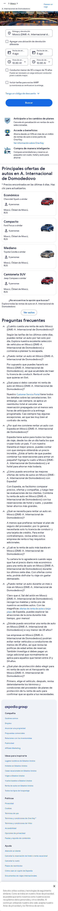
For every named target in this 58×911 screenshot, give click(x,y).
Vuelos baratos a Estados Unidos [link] (18, 781)
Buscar (29, 102)
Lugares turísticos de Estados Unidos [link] (20, 761)
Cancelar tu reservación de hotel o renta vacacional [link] (26, 856)
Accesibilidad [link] (10, 828)
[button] (29, 93)
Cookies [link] (8, 808)
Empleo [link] (8, 723)
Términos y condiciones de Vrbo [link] (18, 823)
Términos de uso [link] (12, 813)
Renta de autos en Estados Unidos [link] (19, 785)
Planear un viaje (48, 5)
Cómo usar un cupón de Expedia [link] (18, 871)
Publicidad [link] (9, 743)
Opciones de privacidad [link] (15, 833)
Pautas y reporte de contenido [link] (17, 838)
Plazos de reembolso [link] (13, 866)
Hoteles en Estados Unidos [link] (16, 766)
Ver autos (29, 312)
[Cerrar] (54, 886)
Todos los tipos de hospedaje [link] (17, 790)
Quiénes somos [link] (11, 718)
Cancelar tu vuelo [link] (12, 861)
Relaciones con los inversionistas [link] (18, 738)
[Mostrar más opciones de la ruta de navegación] (4, 3)
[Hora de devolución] (41, 62)
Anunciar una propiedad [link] (15, 728)
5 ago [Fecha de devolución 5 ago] (40, 53)
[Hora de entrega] (17, 62)
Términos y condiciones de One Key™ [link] (20, 818)
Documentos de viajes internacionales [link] (21, 876)
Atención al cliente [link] (13, 851)
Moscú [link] (13, 3)
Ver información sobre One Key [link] (29, 143)
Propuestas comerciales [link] (15, 733)
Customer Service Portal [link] (28, 394)
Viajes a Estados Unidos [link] (14, 776)
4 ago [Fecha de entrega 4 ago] (15, 53)
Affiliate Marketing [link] (12, 748)
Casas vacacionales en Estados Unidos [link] (20, 771)
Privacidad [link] (9, 803)
